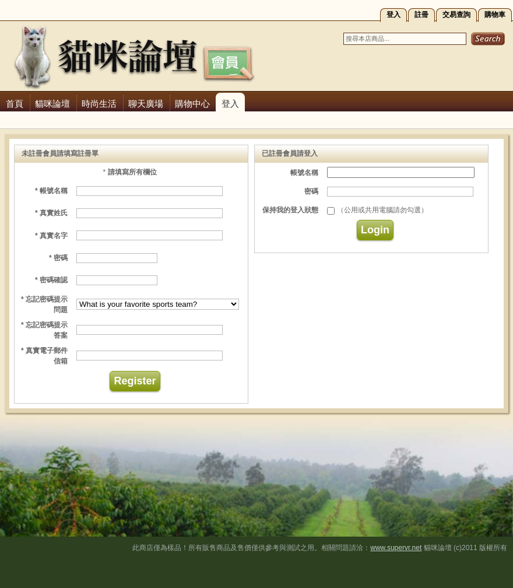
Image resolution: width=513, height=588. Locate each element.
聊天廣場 (145, 103)
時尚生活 (99, 103)
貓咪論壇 (52, 103)
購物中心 (192, 103)
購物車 (494, 14)
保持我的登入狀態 (290, 210)
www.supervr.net (395, 548)
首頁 (14, 103)
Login (375, 230)
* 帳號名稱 (51, 191)
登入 (393, 14)
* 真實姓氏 (51, 213)
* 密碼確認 (51, 280)
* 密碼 (58, 258)
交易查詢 (456, 14)
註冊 (421, 14)
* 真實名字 (51, 236)
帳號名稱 (304, 173)
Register (135, 381)
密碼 (311, 191)
